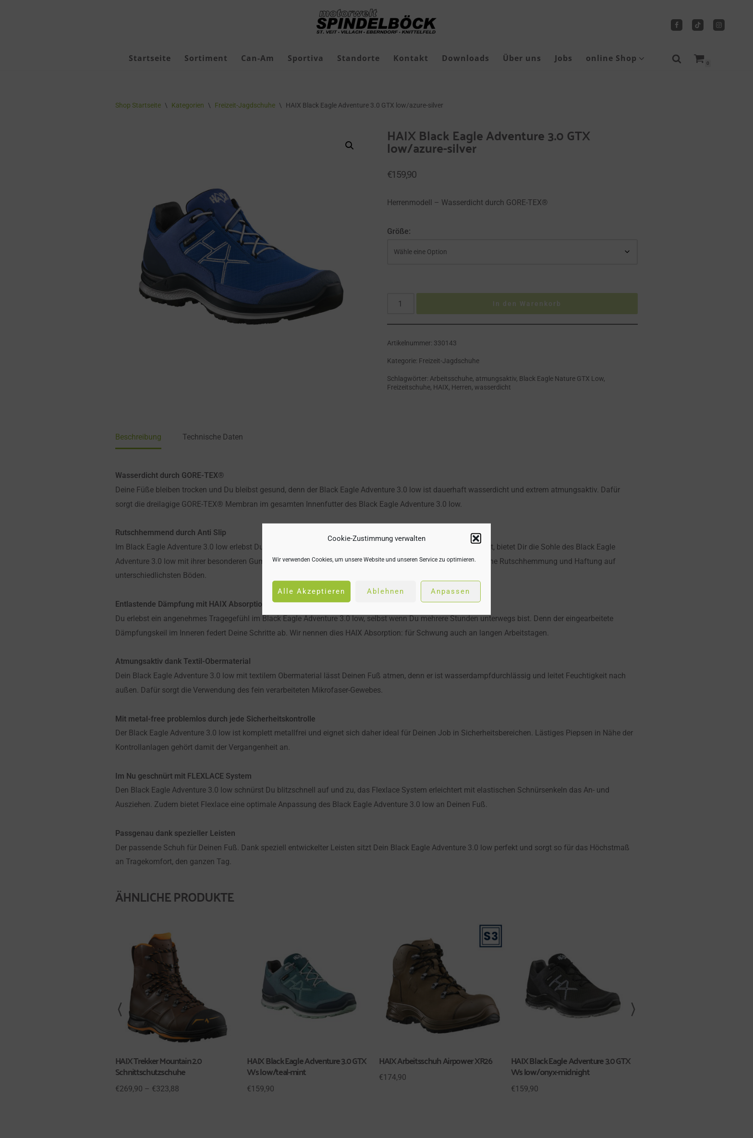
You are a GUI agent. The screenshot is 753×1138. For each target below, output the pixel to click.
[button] (476, 538)
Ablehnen (385, 591)
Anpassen (450, 591)
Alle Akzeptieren (311, 591)
